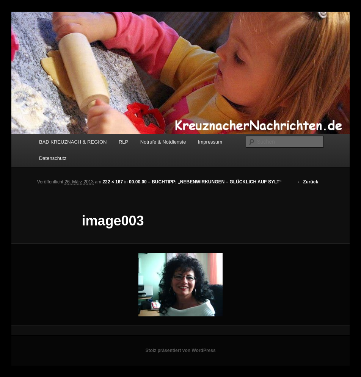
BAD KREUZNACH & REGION (73, 142)
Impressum (210, 142)
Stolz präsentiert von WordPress (180, 350)
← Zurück (307, 182)
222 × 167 (112, 182)
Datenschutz (52, 158)
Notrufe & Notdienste (163, 142)
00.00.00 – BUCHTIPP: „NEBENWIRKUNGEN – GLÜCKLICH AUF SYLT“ (205, 182)
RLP (123, 142)
